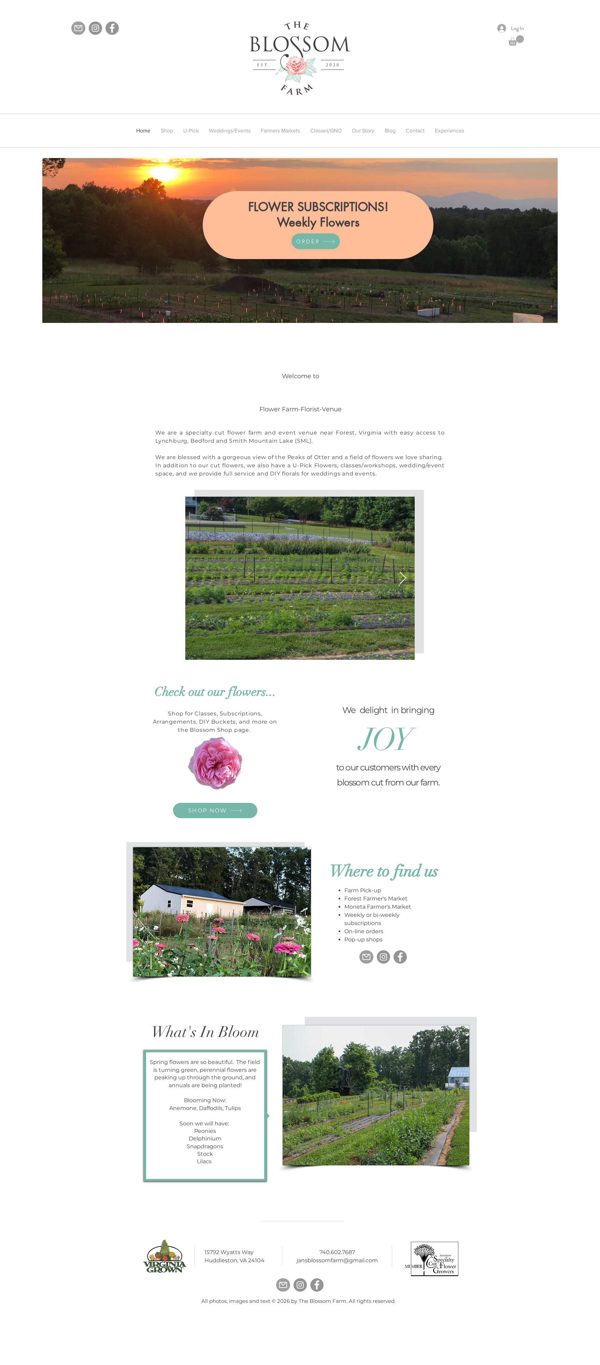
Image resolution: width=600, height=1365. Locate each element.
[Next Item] (403, 578)
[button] (516, 40)
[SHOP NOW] (215, 810)
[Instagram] (95, 28)
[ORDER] (315, 241)
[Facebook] (112, 28)
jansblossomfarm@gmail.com (337, 1260)
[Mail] (78, 28)
